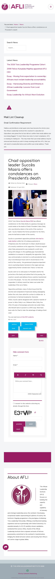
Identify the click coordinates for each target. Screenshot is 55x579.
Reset (18, 429)
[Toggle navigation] (51, 7)
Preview (19, 424)
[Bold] (18, 375)
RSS (41, 341)
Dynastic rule (27, 328)
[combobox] (16, 47)
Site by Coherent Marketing (27, 574)
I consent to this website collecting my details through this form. (26, 405)
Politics (14, 324)
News (35, 184)
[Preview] (41, 375)
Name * (15, 356)
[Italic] (25, 375)
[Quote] (33, 375)
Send (30, 424)
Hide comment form (21, 352)
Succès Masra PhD (27, 221)
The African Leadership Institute (26, 566)
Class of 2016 (29, 324)
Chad (13, 328)
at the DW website (27, 317)
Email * (15, 365)
